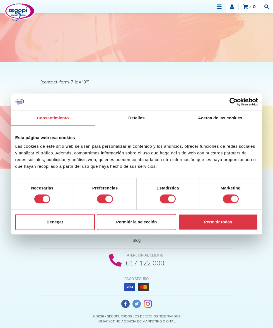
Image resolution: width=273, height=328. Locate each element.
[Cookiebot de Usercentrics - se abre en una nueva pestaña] (233, 102)
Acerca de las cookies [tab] (220, 117)
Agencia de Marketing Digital (148, 321)
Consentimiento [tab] (53, 117)
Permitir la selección (136, 222)
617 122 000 (145, 263)
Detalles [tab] (136, 117)
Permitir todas (218, 222)
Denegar (55, 222)
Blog (136, 240)
